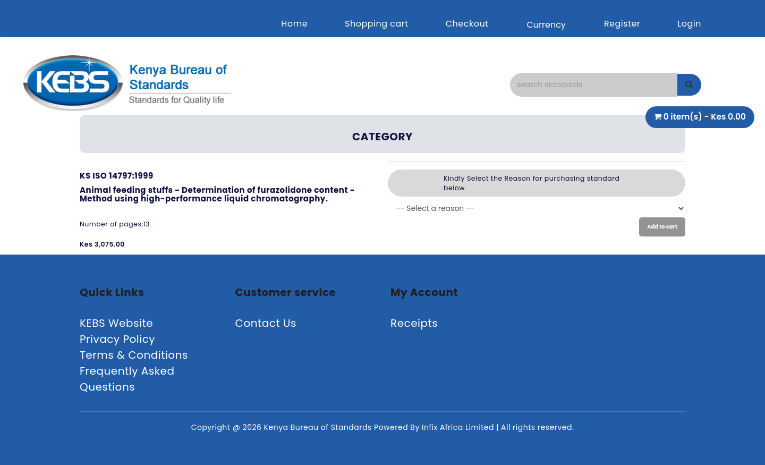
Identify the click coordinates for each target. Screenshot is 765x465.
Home (294, 24)
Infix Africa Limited (459, 427)
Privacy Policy (117, 339)
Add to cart (662, 227)
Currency (545, 25)
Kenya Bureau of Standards (319, 427)
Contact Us (266, 323)
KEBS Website (116, 323)
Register (622, 24)
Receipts (414, 323)
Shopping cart (377, 24)
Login (689, 24)
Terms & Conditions (134, 355)
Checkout (467, 24)
